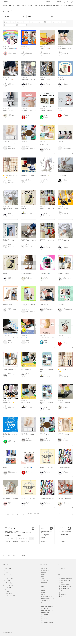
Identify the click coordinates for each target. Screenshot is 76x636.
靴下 (13, 22)
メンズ (48, 22)
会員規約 (23, 541)
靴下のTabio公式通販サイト (9, 555)
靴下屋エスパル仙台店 (11, 25)
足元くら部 (19, 22)
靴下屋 (7, 22)
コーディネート (22, 25)
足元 (64, 22)
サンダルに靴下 (56, 22)
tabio (27, 22)
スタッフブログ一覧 (21, 555)
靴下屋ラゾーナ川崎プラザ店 (37, 22)
